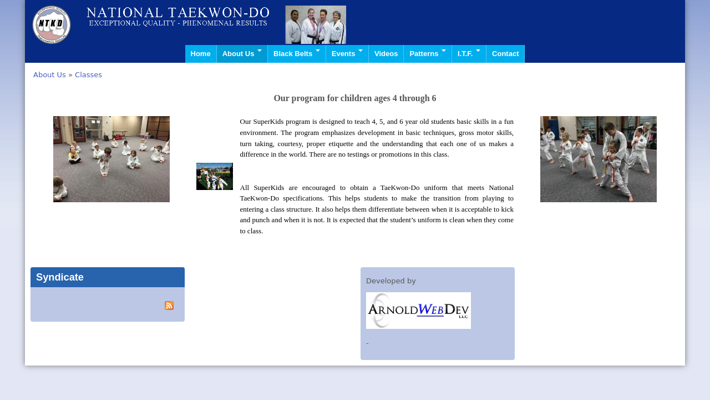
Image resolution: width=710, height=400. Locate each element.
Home (201, 53)
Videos (386, 53)
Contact (505, 53)
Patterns (427, 53)
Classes (88, 75)
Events (347, 53)
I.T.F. (469, 53)
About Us (242, 53)
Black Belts (296, 53)
